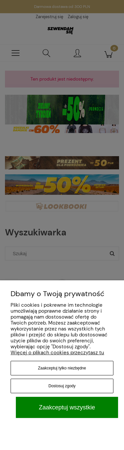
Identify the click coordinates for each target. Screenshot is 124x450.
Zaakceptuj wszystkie (67, 407)
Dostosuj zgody (61, 386)
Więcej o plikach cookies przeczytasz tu (57, 352)
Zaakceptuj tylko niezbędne (62, 368)
